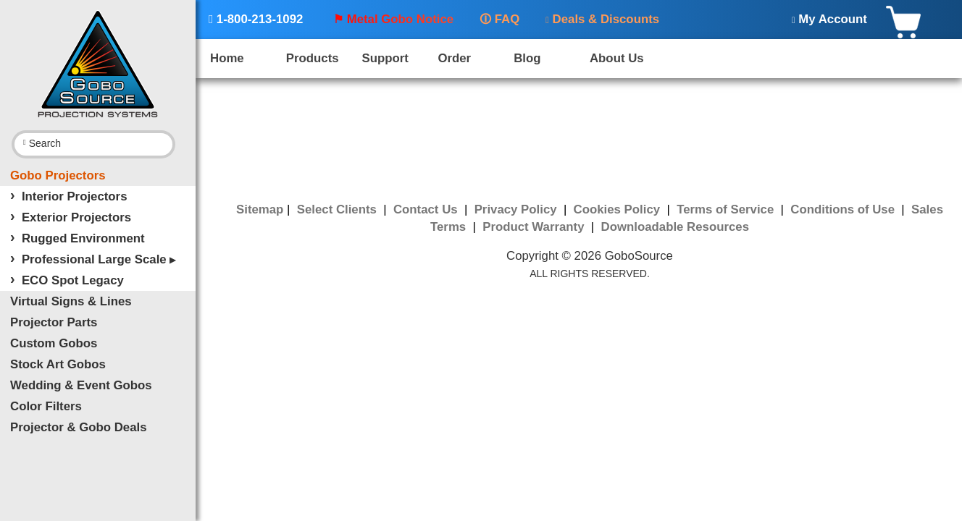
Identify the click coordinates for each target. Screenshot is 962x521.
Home (227, 58)
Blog (527, 58)
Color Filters (46, 406)
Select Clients (338, 209)
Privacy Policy (517, 209)
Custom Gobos (53, 343)
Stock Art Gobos (58, 364)
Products (312, 58)
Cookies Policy (619, 209)
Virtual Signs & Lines (71, 301)
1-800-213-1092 (256, 19)
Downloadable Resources (675, 227)
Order (454, 58)
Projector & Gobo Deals (78, 427)
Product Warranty (534, 227)
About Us (617, 58)
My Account (829, 19)
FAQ (499, 19)
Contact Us (427, 209)
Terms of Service (727, 209)
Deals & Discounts (602, 19)
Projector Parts (53, 322)
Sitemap (259, 209)
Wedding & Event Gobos (81, 385)
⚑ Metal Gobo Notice (393, 19)
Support (385, 58)
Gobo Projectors (58, 175)
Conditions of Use (844, 209)
